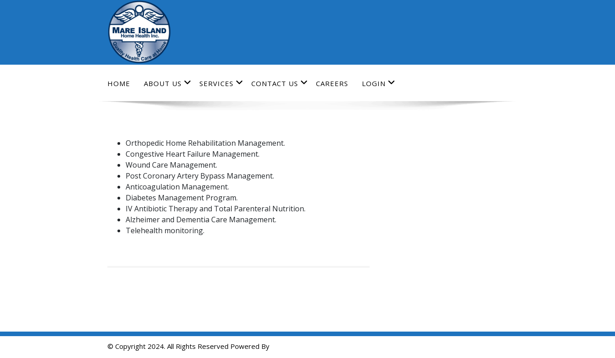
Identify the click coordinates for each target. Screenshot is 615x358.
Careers (332, 83)
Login (379, 83)
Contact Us (279, 83)
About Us (168, 83)
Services (221, 83)
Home (118, 83)
